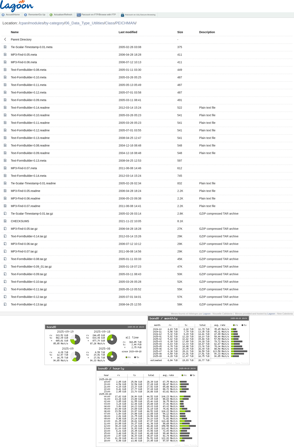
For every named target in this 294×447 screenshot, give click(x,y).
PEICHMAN (125, 23)
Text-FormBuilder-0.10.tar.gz (29, 281)
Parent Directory (21, 39)
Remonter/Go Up (36, 14)
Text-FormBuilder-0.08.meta (28, 69)
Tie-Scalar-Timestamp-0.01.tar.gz (32, 213)
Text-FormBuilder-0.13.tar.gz (29, 304)
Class (109, 23)
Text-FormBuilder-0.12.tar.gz (29, 296)
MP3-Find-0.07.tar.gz (24, 251)
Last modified (128, 32)
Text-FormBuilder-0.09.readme (30, 153)
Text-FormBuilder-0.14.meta (28, 175)
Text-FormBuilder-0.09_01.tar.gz (31, 266)
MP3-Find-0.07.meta (24, 168)
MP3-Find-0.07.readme (25, 206)
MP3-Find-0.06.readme (25, 198)
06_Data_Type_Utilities (84, 23)
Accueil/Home (13, 14)
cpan (24, 23)
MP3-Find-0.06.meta (24, 62)
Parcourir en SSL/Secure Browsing (140, 15)
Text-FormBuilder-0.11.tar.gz (29, 289)
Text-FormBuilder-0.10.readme (30, 115)
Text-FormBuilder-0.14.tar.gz (29, 236)
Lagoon (207, 313)
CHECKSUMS (20, 221)
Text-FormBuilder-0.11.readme (30, 122)
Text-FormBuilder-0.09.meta (28, 100)
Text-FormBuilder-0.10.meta (28, 77)
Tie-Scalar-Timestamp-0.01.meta (31, 47)
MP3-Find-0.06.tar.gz (24, 243)
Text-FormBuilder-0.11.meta (28, 85)
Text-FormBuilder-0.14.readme (30, 107)
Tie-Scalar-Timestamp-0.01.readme (33, 183)
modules (36, 23)
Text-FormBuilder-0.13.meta (28, 160)
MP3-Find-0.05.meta (24, 54)
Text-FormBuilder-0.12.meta (28, 92)
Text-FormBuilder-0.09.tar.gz (29, 274)
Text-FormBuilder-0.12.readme (30, 130)
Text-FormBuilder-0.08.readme (30, 145)
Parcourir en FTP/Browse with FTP (98, 14)
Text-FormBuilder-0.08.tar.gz (29, 259)
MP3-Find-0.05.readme (25, 191)
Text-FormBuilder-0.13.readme (30, 138)
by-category (54, 23)
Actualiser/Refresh (63, 14)
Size (180, 32)
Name (15, 32)
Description (207, 32)
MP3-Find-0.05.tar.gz (24, 228)
